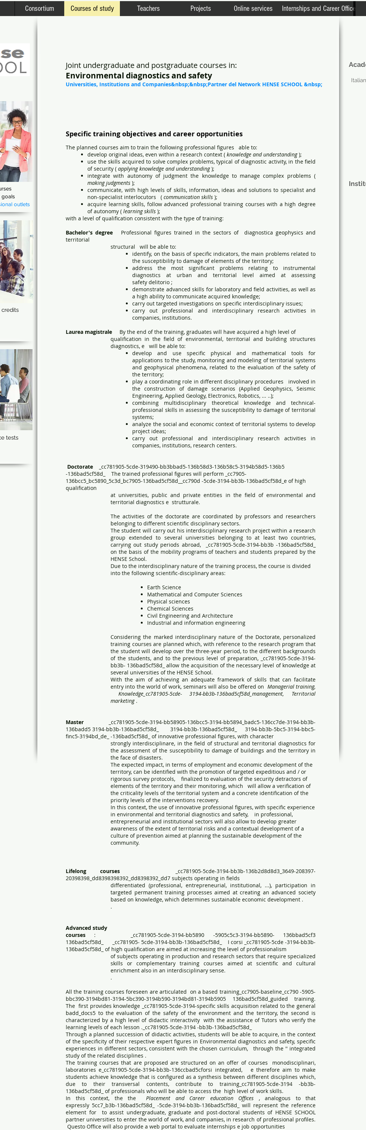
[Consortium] (39, 8)
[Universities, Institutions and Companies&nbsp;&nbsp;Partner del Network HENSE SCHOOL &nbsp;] (194, 84)
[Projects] (200, 8)
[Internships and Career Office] (319, 8)
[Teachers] (148, 8)
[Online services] (253, 8)
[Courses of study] (92, 8)
